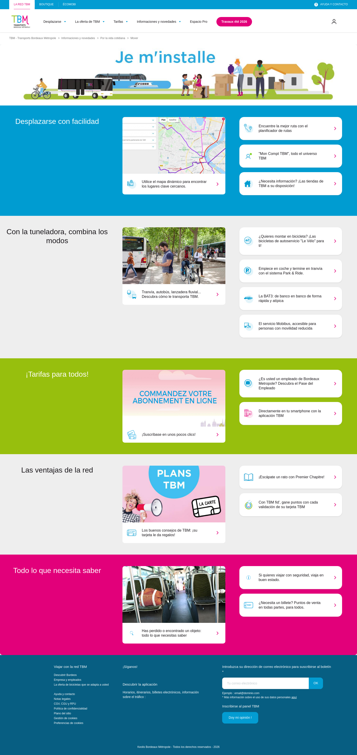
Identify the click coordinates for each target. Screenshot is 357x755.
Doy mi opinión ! (240, 717)
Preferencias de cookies (68, 723)
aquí (294, 697)
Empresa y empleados (67, 679)
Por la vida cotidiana (112, 38)
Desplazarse (52, 21)
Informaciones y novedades (156, 21)
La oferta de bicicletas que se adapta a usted (81, 684)
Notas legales (62, 699)
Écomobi (69, 4)
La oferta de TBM (87, 21)
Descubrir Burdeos (65, 675)
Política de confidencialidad (70, 708)
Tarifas (118, 21)
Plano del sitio (62, 713)
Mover (134, 38)
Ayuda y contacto (64, 694)
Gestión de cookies (65, 718)
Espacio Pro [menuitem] (198, 21)
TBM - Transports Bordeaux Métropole (32, 38)
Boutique (46, 4)
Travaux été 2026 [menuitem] (234, 21)
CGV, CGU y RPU (65, 703)
